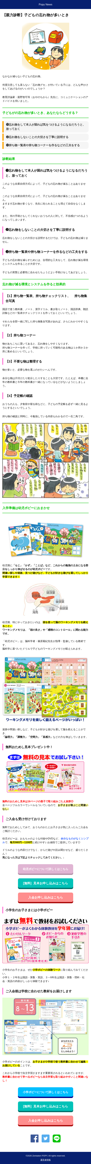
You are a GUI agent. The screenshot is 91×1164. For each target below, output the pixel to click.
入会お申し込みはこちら (45, 897)
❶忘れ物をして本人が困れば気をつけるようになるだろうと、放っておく (45, 126)
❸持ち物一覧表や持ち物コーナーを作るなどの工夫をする (43, 145)
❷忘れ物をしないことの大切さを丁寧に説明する (37, 137)
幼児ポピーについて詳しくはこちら (45, 869)
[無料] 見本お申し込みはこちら (45, 883)
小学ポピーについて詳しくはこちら (45, 1092)
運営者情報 (45, 1160)
